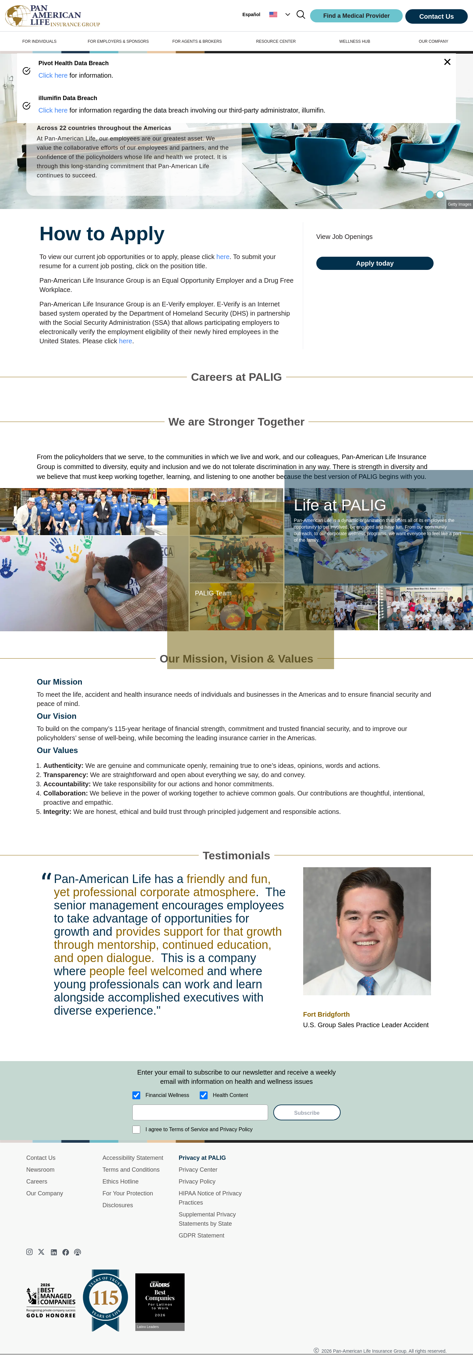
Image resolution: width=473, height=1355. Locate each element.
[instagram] (30, 1252)
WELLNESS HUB (354, 41)
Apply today (375, 263)
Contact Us (436, 16)
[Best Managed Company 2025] (53, 1302)
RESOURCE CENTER (276, 41)
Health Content (230, 1095)
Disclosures (117, 1205)
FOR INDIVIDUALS (39, 41)
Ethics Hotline (120, 1181)
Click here (53, 75)
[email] (200, 1112)
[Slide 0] (430, 194)
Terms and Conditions (131, 1169)
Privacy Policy (197, 1181)
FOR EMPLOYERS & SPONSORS (118, 41)
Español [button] (251, 14)
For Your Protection (127, 1193)
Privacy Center (198, 1169)
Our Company (44, 1193)
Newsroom (40, 1169)
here (223, 256)
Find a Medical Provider (356, 16)
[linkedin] (54, 1252)
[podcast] (77, 1252)
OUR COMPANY (433, 41)
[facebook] (66, 1252)
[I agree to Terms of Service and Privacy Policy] (136, 1130)
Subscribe (307, 1113)
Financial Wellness (167, 1095)
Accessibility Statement (132, 1158)
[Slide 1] (440, 194)
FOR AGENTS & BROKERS (197, 41)
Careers (36, 1181)
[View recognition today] (162, 1302)
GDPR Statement (201, 1235)
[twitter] (42, 1252)
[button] (280, 14)
